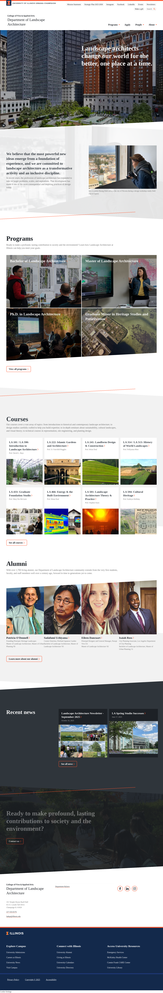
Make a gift (139, 9)
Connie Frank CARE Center (118, 962)
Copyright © (32, 980)
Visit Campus (11, 967)
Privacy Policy (13, 980)
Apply (127, 24)
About (152, 24)
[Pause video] (3, 126)
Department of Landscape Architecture (26, 22)
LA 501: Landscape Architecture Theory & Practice (98, 495)
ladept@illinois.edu (13, 916)
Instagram (110, 4)
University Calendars (65, 962)
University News (13, 962)
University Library (114, 967)
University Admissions (15, 952)
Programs (114, 24)
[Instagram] (134, 888)
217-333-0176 (11, 912)
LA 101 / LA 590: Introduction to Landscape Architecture (23, 446)
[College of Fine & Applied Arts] (30, 15)
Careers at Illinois (13, 957)
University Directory (65, 967)
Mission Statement (74, 4)
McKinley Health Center (117, 957)
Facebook (120, 4)
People (139, 24)
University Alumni (64, 952)
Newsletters (151, 4)
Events (140, 4)
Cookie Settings (6, 992)
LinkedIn (131, 4)
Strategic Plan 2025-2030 (93, 4)
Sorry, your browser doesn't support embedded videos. (81, 79)
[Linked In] (127, 888)
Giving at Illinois (64, 957)
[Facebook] (120, 888)
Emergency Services (115, 952)
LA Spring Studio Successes (128, 713)
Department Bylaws (62, 887)
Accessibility (51, 980)
